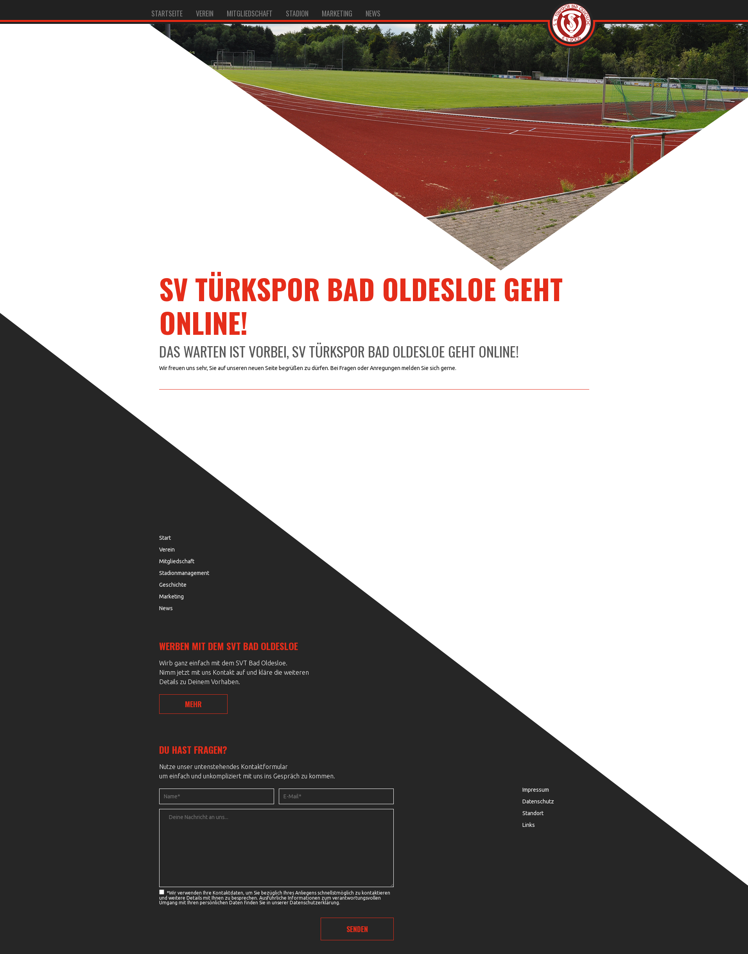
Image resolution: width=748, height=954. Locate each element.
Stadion (297, 13)
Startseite (167, 13)
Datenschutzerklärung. (315, 902)
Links (528, 825)
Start (165, 538)
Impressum (535, 790)
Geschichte (173, 585)
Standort (533, 813)
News (373, 13)
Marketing (337, 13)
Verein (204, 13)
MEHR (193, 704)
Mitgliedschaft (250, 13)
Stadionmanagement (184, 573)
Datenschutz (538, 801)
